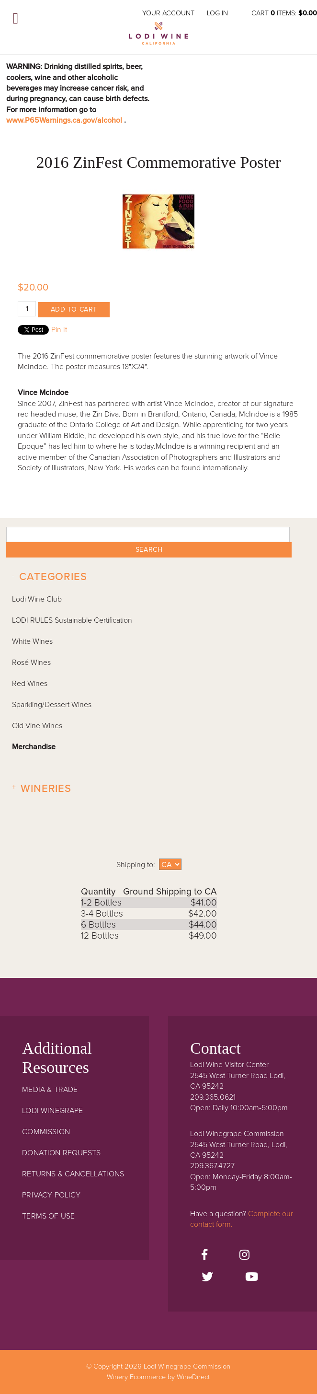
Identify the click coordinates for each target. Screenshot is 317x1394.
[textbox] (148, 534)
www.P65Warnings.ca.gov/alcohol (65, 120)
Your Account (168, 13)
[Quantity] (27, 308)
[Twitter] (207, 1277)
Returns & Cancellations (73, 1174)
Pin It (59, 330)
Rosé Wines (31, 662)
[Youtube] (252, 1277)
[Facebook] (204, 1255)
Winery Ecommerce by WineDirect (158, 1377)
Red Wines (29, 683)
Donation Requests (61, 1153)
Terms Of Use (48, 1216)
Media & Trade (50, 1089)
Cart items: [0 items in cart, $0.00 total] (284, 13)
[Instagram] (244, 1255)
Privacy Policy (51, 1195)
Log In (217, 13)
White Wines (32, 641)
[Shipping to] (170, 864)
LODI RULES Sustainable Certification (72, 620)
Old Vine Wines (37, 726)
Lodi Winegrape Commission (158, 36)
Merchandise (34, 747)
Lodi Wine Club (37, 599)
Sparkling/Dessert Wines (51, 704)
